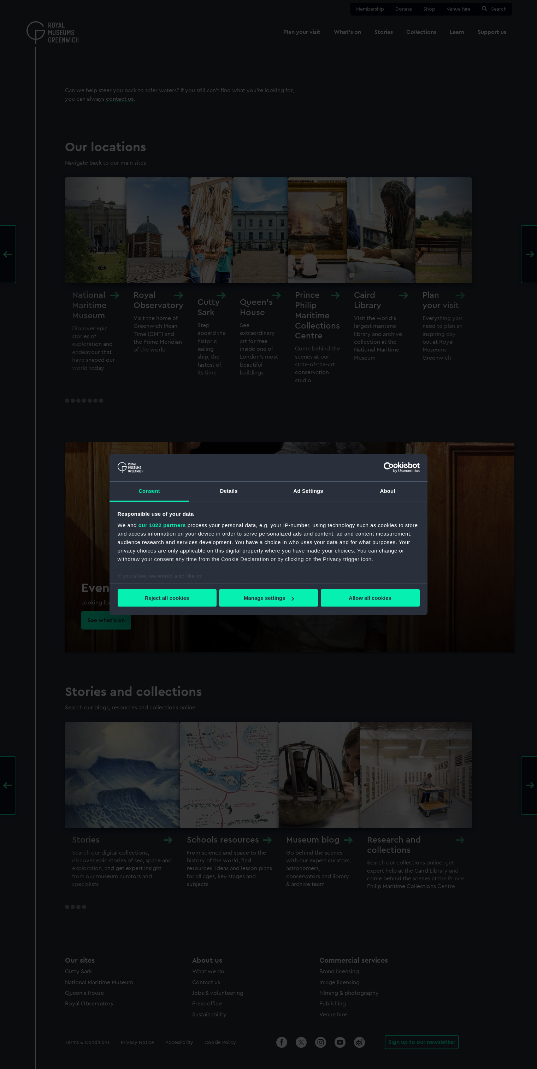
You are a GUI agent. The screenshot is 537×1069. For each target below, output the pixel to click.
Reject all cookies (167, 598)
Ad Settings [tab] (308, 491)
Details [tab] (229, 491)
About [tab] (388, 491)
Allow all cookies (370, 598)
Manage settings (269, 598)
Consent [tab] (149, 491)
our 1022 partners (162, 525)
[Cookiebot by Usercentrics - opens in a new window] (389, 467)
